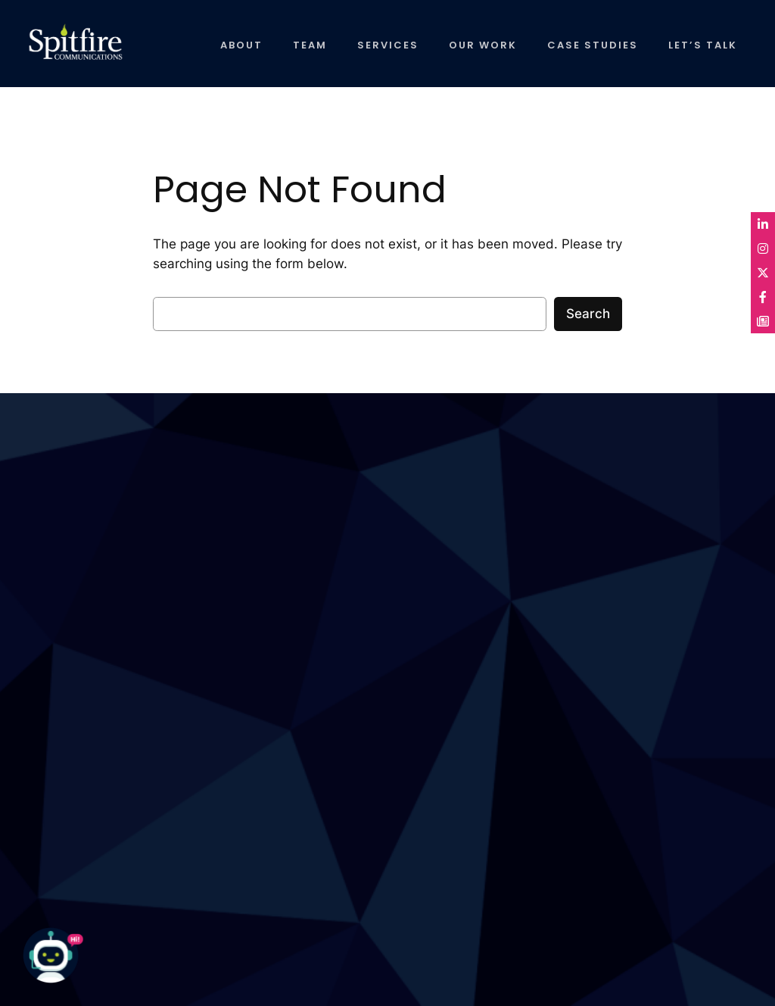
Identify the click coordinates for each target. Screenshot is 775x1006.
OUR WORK (483, 45)
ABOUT (241, 45)
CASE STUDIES (592, 45)
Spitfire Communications (62, 49)
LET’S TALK (702, 45)
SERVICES (388, 45)
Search (588, 313)
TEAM (310, 45)
